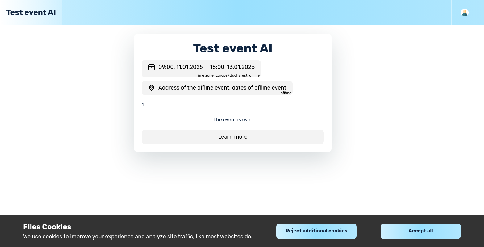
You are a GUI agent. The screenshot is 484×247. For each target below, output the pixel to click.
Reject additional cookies (316, 231)
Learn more (232, 136)
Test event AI (31, 12)
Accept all (420, 231)
